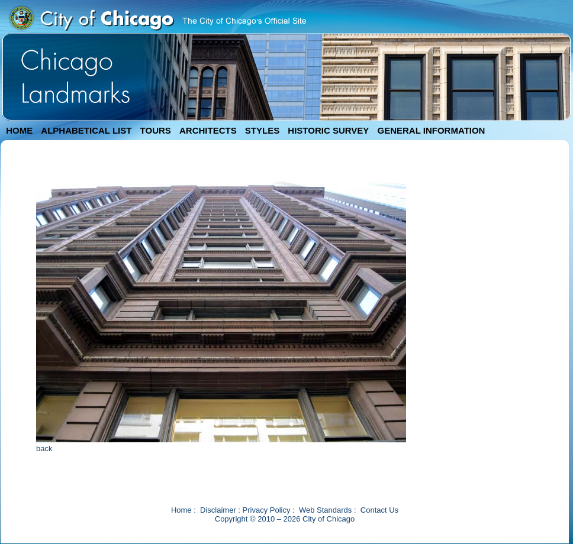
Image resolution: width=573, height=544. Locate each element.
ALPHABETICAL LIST (86, 130)
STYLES (262, 130)
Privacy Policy (267, 510)
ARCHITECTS (208, 130)
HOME (19, 130)
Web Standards (325, 510)
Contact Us (379, 510)
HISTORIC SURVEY (328, 130)
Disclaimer (218, 510)
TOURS (155, 130)
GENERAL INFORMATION (431, 130)
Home (181, 510)
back (44, 448)
